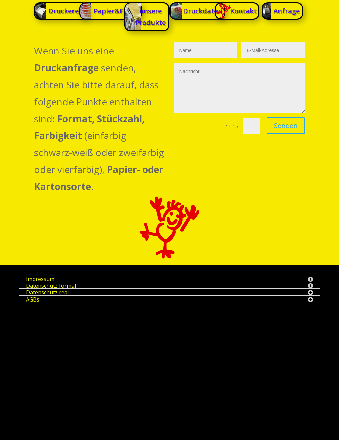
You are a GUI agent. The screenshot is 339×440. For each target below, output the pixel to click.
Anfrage (286, 10)
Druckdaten (202, 10)
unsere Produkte (150, 16)
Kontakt (243, 10)
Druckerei (64, 10)
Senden (286, 125)
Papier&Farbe (116, 10)
